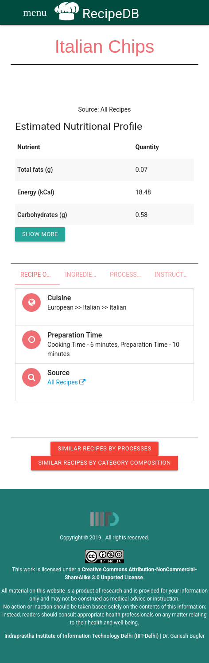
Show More (40, 234)
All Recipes (66, 382)
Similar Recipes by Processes (104, 448)
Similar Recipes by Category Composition (104, 462)
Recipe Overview (40, 274)
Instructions (174, 274)
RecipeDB (96, 13)
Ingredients (84, 274)
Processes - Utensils (129, 274)
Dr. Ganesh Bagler (184, 636)
